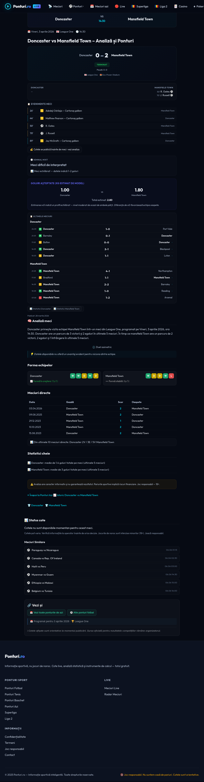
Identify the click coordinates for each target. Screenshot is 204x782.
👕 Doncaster (35, 505)
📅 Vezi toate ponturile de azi (47, 612)
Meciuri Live (111, 688)
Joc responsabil (14, 749)
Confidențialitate (15, 737)
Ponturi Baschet (14, 701)
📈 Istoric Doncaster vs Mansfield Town (75, 495)
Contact (10, 755)
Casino (180, 6)
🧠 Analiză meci (39, 321)
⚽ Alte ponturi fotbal (85, 612)
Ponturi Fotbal (13, 688)
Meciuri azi (99, 6)
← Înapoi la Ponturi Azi (40, 495)
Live (120, 6)
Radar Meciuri (113, 695)
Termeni (10, 743)
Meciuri (55, 6)
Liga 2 (161, 6)
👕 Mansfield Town (56, 505)
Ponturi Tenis (13, 695)
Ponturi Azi (11, 707)
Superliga (139, 6)
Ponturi (76, 6)
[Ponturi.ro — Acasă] (23, 6)
